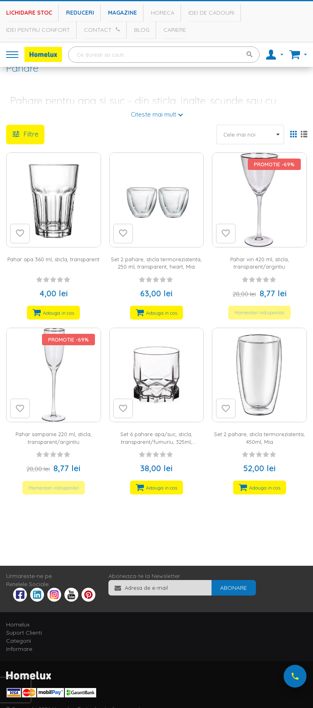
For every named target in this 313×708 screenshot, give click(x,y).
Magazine (122, 12)
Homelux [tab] (18, 624)
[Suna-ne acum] (295, 676)
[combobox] (164, 54)
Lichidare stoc (29, 12)
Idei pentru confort (38, 29)
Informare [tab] (19, 649)
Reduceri (80, 12)
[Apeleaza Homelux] (116, 29)
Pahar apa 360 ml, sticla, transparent (53, 259)
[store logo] (43, 54)
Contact (98, 29)
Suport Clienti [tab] (24, 632)
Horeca (162, 12)
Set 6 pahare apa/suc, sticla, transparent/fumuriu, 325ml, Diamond (156, 441)
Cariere (174, 29)
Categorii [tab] (18, 640)
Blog (142, 29)
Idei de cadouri (211, 12)
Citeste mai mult (153, 114)
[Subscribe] (233, 588)
